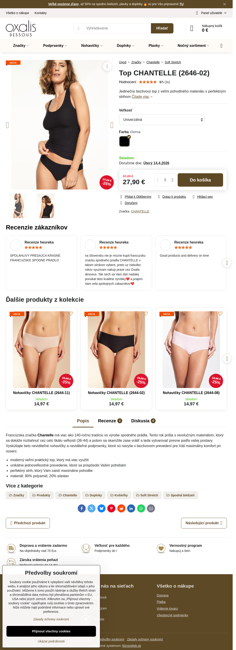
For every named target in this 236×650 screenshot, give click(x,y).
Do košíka (200, 179)
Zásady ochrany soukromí (145, 639)
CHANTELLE (140, 211)
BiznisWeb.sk (131, 646)
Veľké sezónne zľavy (63, 4)
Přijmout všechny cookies (51, 631)
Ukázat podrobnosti (51, 641)
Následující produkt (203, 523)
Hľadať (162, 28)
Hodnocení (127, 82)
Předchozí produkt (27, 523)
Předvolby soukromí (110, 639)
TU (181, 4)
